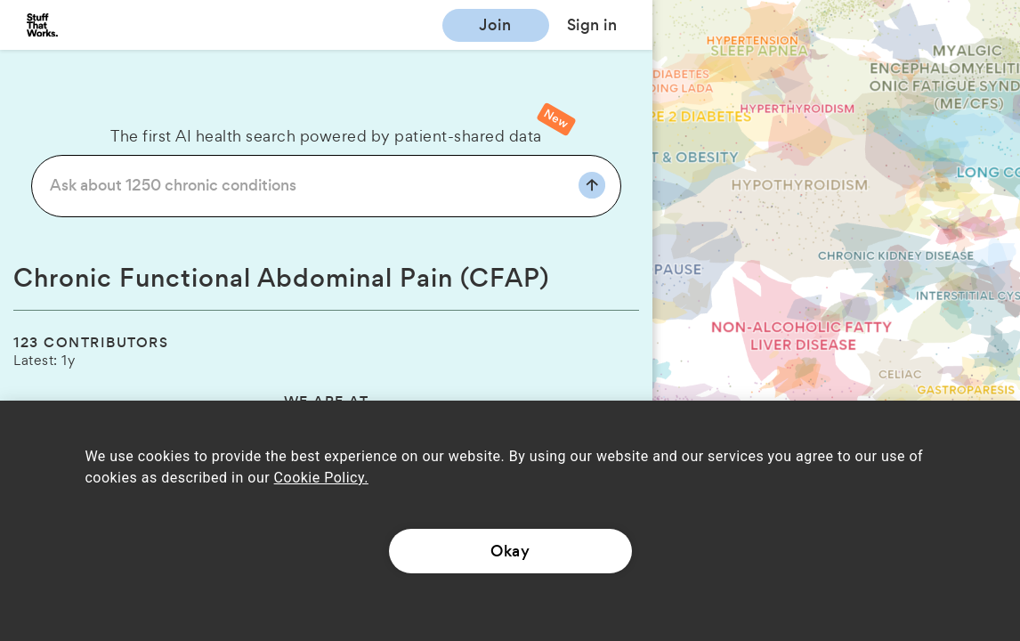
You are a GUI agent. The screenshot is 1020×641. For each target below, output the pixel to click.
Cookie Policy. (321, 477)
